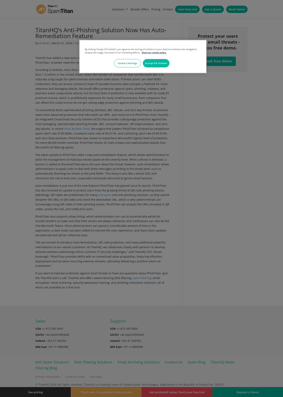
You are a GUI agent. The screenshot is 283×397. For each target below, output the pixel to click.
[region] (143, 56)
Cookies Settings (127, 63)
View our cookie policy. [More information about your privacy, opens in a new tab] (154, 52)
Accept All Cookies (156, 63)
